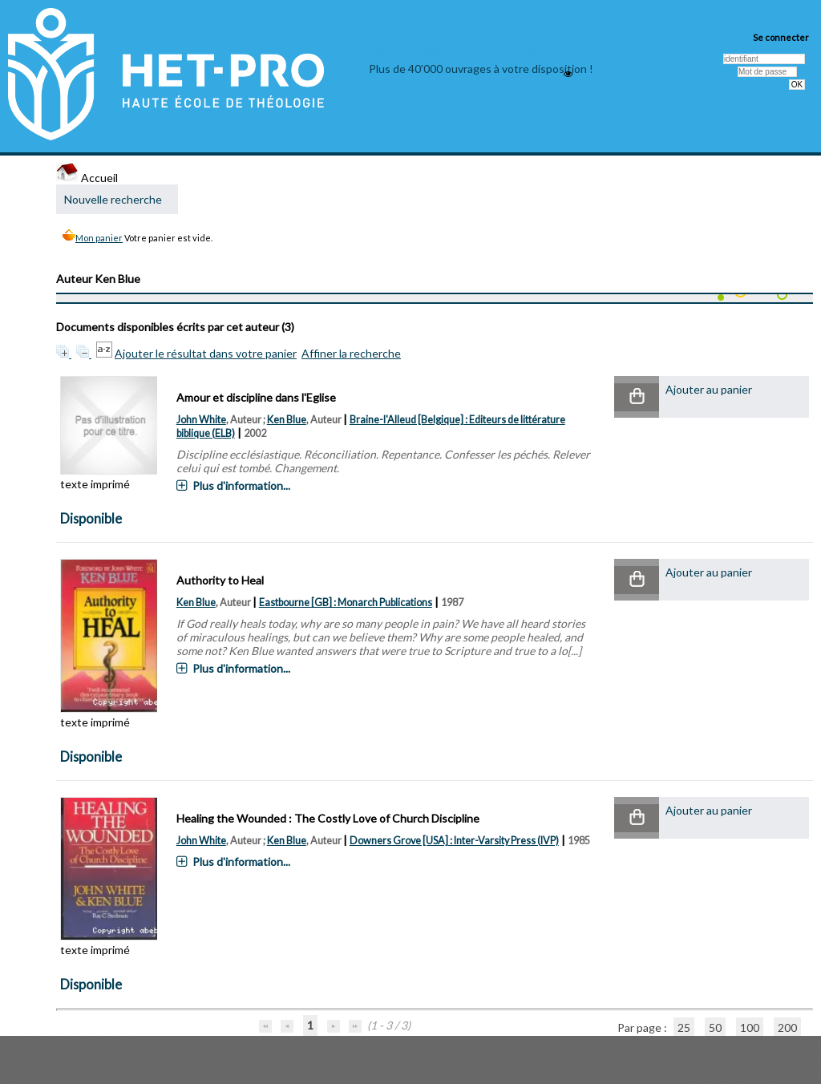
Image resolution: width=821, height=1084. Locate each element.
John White (201, 420)
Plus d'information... (241, 485)
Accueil (87, 177)
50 (715, 1027)
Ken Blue (286, 420)
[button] (636, 397)
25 (683, 1027)
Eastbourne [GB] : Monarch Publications (345, 603)
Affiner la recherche (351, 353)
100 (749, 1027)
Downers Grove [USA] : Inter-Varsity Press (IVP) (454, 841)
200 (787, 1027)
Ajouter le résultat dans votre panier (206, 353)
